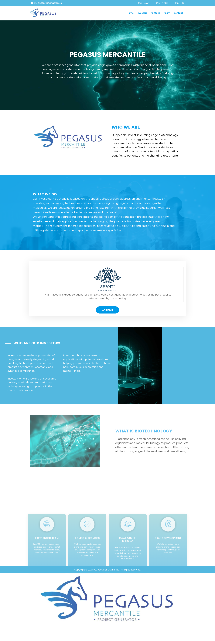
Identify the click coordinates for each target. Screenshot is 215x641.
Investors (142, 13)
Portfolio (155, 13)
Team (167, 13)
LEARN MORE (107, 313)
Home (130, 13)
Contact (178, 13)
